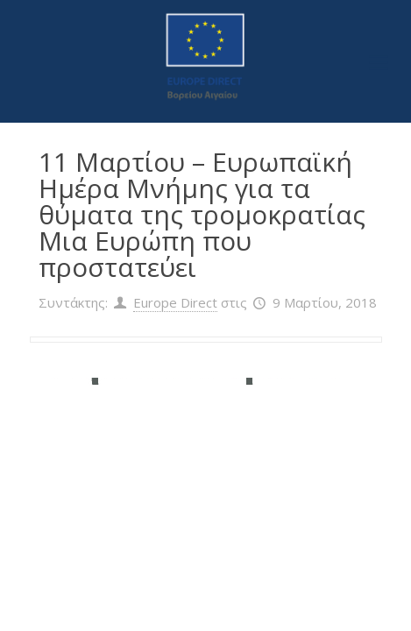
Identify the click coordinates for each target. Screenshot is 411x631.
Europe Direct (175, 302)
